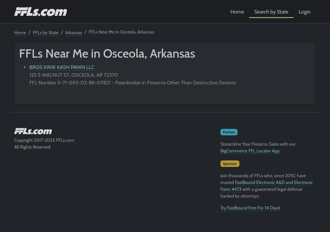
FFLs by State (46, 32)
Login (305, 12)
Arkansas (73, 32)
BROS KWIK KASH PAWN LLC (61, 67)
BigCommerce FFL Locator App (249, 151)
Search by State (271, 12)
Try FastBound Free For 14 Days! (250, 208)
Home (237, 12)
